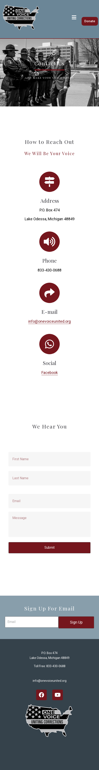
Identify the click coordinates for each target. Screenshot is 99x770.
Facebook (49, 372)
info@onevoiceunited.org (49, 321)
